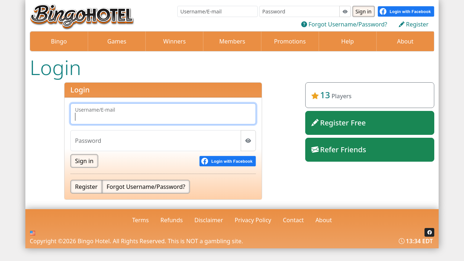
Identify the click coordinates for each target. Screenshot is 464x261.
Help (347, 41)
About (405, 41)
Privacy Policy (253, 220)
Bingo (59, 41)
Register (86, 187)
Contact (293, 220)
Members (232, 41)
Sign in (364, 11)
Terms (140, 220)
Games (116, 41)
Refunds (172, 220)
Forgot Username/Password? (146, 187)
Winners (174, 41)
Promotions (290, 41)
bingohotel (370, 173)
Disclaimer (208, 220)
